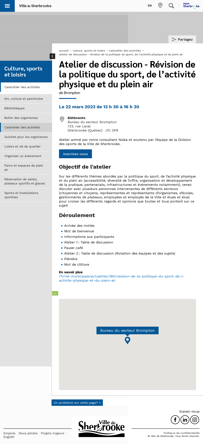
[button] (7, 5)
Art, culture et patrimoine (23, 98)
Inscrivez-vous (75, 154)
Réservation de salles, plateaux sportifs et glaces (24, 181)
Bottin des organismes (21, 118)
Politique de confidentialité (182, 433)
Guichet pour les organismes (26, 137)
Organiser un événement (22, 156)
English (8, 437)
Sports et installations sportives (21, 195)
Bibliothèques (14, 108)
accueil (64, 50)
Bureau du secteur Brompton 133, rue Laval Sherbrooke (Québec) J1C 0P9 (93, 126)
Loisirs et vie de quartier (22, 146)
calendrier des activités (125, 50)
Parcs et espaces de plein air (23, 167)
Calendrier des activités (22, 87)
